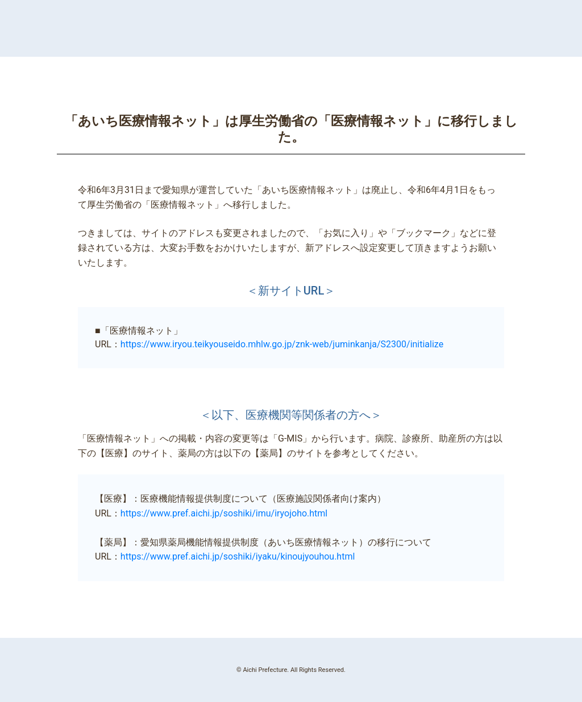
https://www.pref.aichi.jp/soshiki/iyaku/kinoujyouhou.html (237, 556)
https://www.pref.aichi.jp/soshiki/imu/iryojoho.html (223, 513)
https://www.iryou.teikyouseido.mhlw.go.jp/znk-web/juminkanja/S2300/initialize (281, 344)
